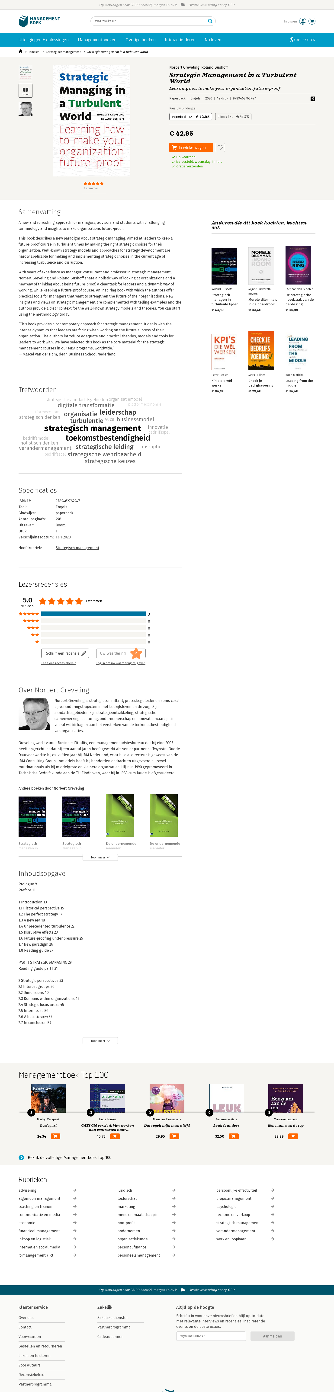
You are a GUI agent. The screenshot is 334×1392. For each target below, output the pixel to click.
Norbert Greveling (184, 67)
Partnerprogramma (35, 1384)
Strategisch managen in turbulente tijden (32, 848)
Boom (61, 525)
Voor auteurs (30, 1365)
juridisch (147, 1190)
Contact (25, 1327)
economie (48, 1223)
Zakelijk (104, 1307)
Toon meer (98, 857)
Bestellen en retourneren (40, 1346)
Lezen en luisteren (35, 1356)
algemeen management (48, 1198)
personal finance (147, 1247)
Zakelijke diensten (113, 1317)
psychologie (245, 1206)
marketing (147, 1206)
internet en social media (48, 1247)
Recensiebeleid (32, 1375)
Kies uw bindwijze (182, 108)
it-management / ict (48, 1255)
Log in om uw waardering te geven (120, 663)
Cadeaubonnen (110, 1336)
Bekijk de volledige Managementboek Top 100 (69, 1157)
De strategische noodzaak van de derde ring (300, 299)
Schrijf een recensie (63, 653)
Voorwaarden (30, 1336)
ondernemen (147, 1231)
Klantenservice (33, 1307)
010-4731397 (305, 40)
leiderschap (147, 1198)
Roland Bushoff (214, 67)
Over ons (26, 1317)
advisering (48, 1190)
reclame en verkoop (245, 1215)
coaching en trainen (48, 1206)
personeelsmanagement (147, 1255)
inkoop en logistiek (48, 1239)
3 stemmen (91, 188)
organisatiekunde (147, 1239)
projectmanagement (245, 1198)
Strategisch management (63, 52)
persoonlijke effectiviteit (245, 1190)
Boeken (34, 52)
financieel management (48, 1231)
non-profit (147, 1223)
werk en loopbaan (245, 1239)
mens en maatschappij (147, 1215)
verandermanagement (245, 1231)
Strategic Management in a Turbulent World (117, 52)
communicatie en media (48, 1215)
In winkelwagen (192, 147)
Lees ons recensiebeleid (58, 663)
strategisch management (245, 1223)
